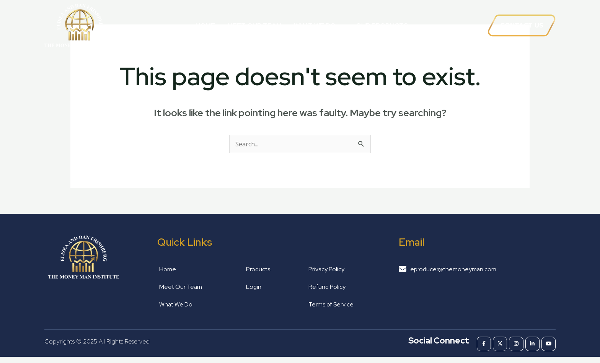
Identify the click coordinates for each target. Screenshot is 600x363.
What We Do (319, 25)
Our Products (382, 25)
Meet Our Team (254, 25)
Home (205, 25)
